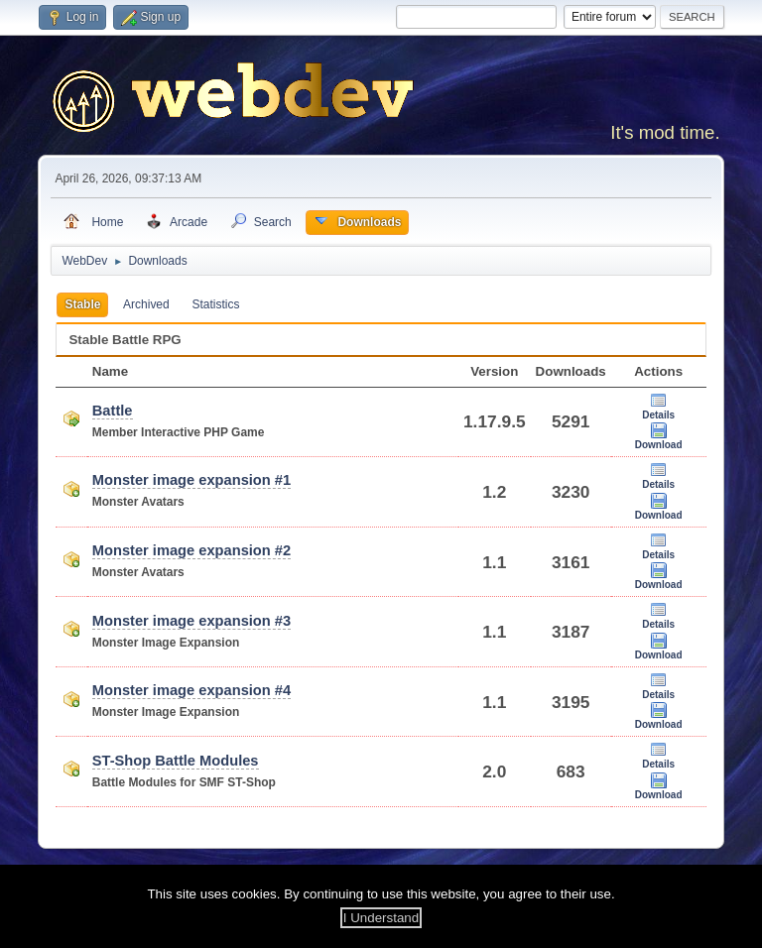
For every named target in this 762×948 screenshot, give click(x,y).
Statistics (215, 304)
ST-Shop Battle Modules (175, 761)
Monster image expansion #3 (191, 621)
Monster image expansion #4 (191, 690)
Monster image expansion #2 (191, 550)
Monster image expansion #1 (191, 480)
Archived (146, 304)
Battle (112, 410)
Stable (82, 304)
